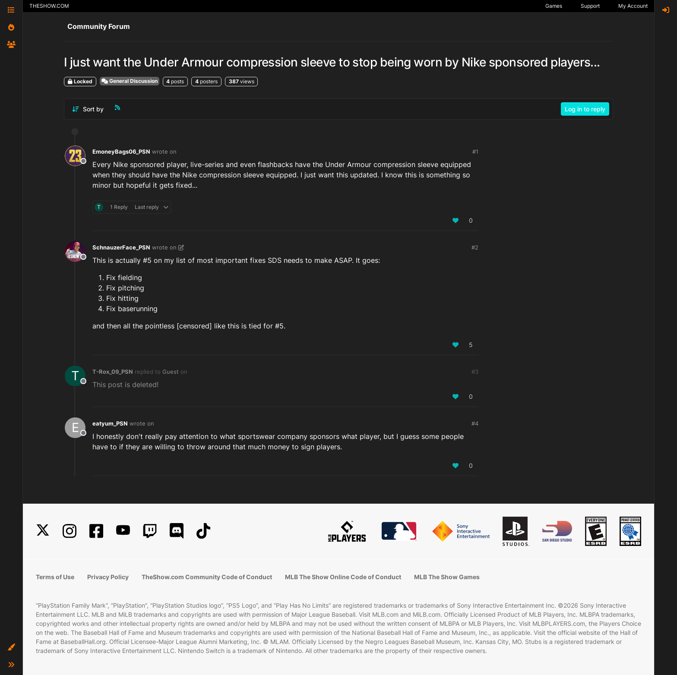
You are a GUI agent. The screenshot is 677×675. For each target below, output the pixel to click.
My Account (633, 6)
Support (590, 6)
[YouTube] (123, 531)
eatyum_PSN (110, 423)
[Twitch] (150, 531)
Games (553, 6)
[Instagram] (69, 531)
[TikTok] (203, 531)
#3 (474, 371)
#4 (474, 423)
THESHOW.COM (49, 6)
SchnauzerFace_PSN (121, 247)
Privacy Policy (108, 576)
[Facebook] (96, 531)
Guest (170, 371)
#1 (475, 151)
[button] (11, 647)
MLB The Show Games (447, 576)
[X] (43, 531)
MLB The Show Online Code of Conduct (343, 576)
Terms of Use (55, 576)
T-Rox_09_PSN (112, 371)
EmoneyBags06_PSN (121, 151)
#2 (474, 247)
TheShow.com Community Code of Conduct (207, 576)
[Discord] (176, 531)
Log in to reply (585, 109)
